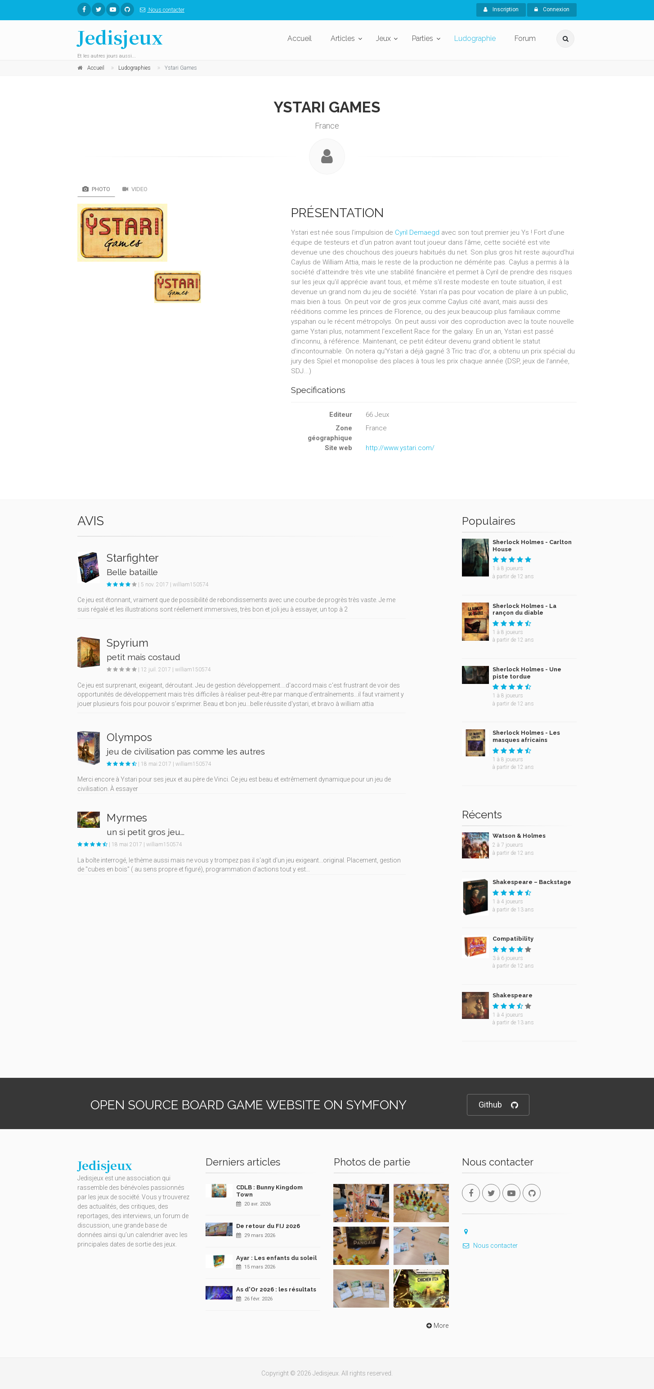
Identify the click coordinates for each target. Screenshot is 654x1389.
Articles (343, 38)
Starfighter (133, 557)
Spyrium (127, 642)
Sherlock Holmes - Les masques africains (526, 736)
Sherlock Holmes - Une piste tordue (527, 673)
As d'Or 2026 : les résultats (276, 1289)
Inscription (501, 9)
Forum (525, 38)
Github (498, 1105)
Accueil (299, 38)
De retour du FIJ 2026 (268, 1226)
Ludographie (475, 38)
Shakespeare (513, 995)
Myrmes (127, 817)
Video (135, 189)
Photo (96, 189)
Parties (422, 38)
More (436, 1325)
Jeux (383, 38)
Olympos (129, 737)
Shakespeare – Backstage (532, 882)
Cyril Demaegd (417, 232)
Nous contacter (160, 10)
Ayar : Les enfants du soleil (276, 1258)
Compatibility (513, 938)
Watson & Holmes (519, 835)
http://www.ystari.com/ (400, 448)
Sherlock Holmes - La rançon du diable (524, 609)
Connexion (551, 9)
